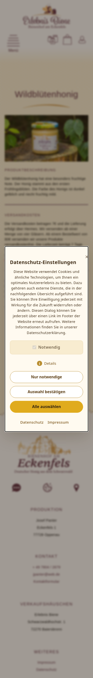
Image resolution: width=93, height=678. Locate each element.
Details (50, 363)
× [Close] (87, 256)
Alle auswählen (46, 406)
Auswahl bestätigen (46, 391)
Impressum (58, 422)
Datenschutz (32, 422)
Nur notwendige (46, 377)
